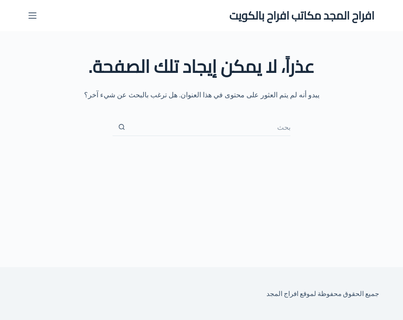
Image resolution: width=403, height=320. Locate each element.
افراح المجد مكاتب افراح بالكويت (302, 15)
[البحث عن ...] (210, 127)
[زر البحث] (121, 127)
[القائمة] (32, 16)
